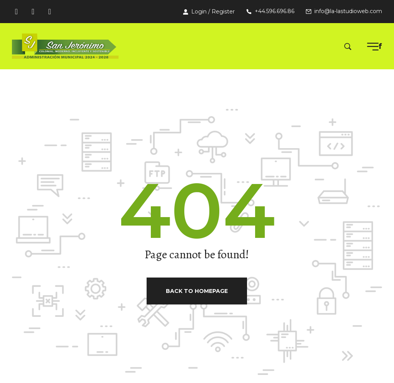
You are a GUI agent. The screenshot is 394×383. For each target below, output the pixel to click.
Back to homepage (197, 291)
